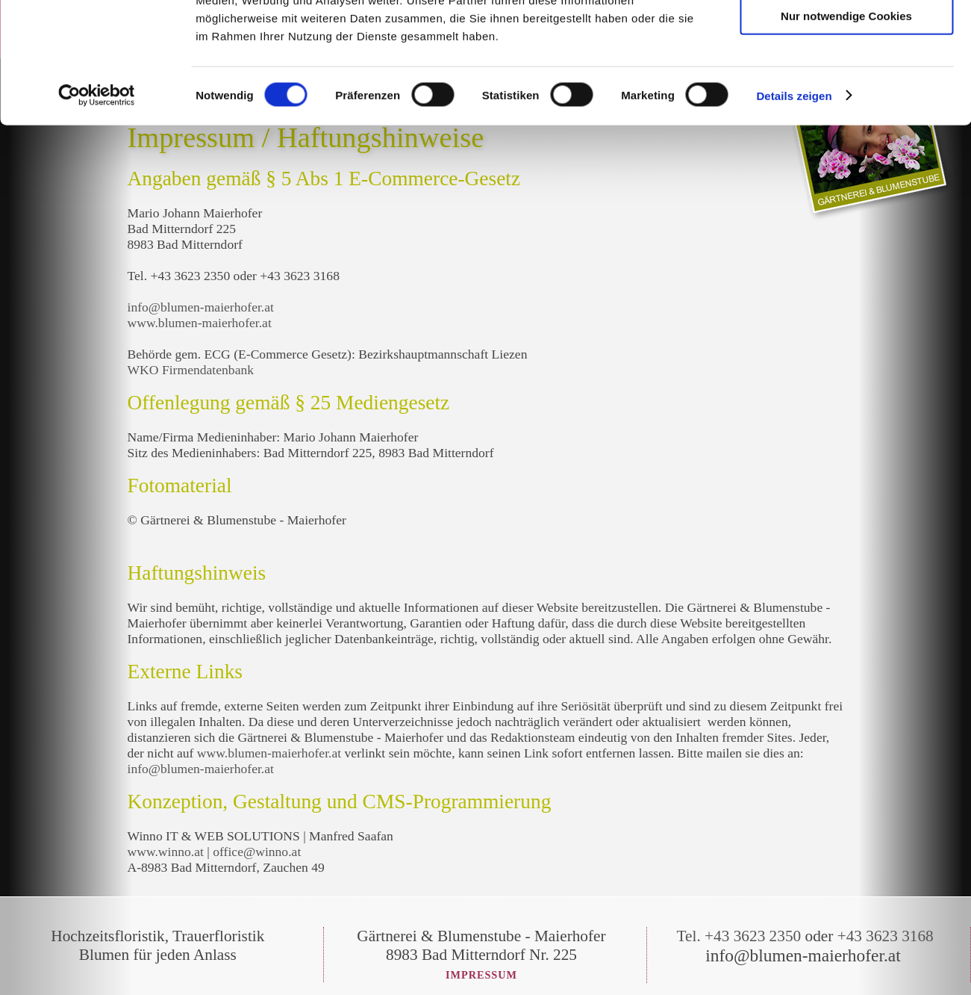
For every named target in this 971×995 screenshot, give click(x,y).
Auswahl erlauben (846, 81)
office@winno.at (257, 851)
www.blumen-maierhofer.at (200, 322)
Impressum (481, 975)
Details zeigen (793, 204)
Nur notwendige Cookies (846, 124)
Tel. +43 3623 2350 (739, 936)
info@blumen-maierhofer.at (203, 307)
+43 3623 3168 (885, 936)
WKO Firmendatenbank (191, 369)
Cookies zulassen (846, 37)
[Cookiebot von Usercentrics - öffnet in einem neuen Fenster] (96, 204)
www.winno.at (166, 851)
